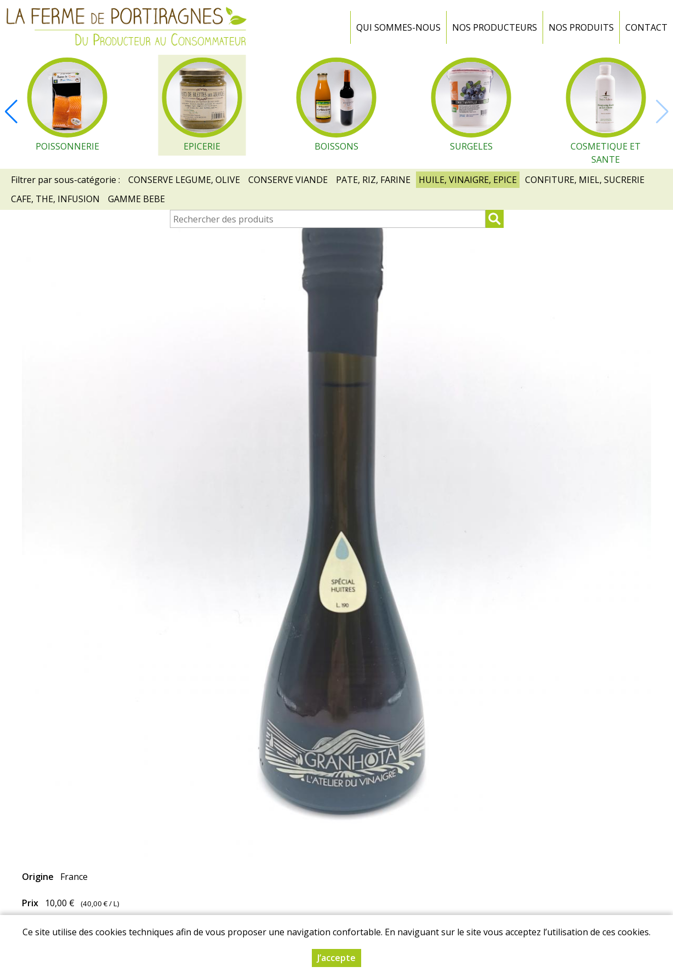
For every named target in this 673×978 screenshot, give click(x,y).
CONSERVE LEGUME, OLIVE (184, 180)
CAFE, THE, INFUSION (55, 199)
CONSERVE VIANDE (288, 180)
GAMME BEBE (136, 199)
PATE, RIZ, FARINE (373, 180)
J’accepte (336, 958)
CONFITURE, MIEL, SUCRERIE (585, 180)
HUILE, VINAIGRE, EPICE (468, 180)
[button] (11, 112)
